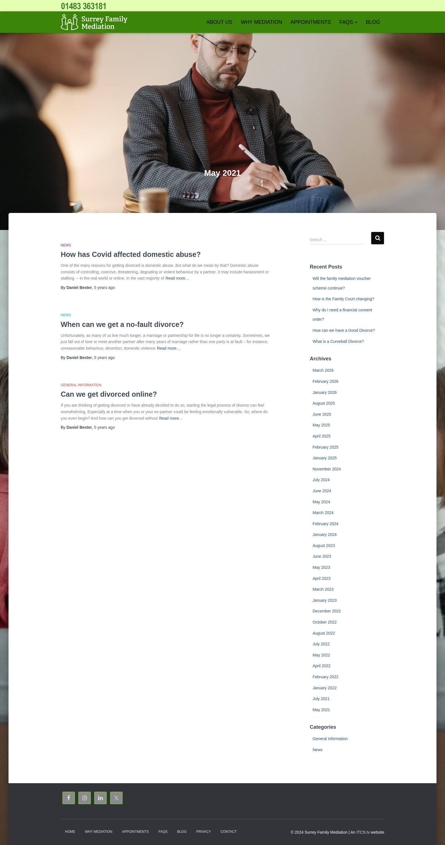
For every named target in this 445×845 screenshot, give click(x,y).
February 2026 (326, 381)
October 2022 (325, 622)
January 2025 (325, 458)
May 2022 (321, 655)
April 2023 (322, 578)
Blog (373, 22)
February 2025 (326, 447)
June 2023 (322, 556)
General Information (81, 385)
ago (104, 287)
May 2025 (321, 425)
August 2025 (324, 403)
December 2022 (327, 611)
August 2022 (324, 633)
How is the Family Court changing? (343, 299)
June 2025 (322, 414)
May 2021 (321, 709)
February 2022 (326, 677)
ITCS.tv (363, 832)
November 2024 (327, 469)
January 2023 (325, 600)
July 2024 (321, 480)
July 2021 (321, 698)
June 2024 (322, 491)
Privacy (203, 832)
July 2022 (321, 644)
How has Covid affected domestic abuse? (131, 254)
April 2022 (322, 666)
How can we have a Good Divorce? (344, 330)
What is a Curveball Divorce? (338, 341)
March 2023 (323, 589)
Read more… (177, 278)
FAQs (348, 22)
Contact (229, 832)
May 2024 (321, 502)
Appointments (311, 22)
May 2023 (321, 567)
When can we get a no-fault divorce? (122, 324)
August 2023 (324, 545)
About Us (219, 22)
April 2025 (322, 436)
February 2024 (326, 523)
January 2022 (325, 688)
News (66, 245)
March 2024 (323, 512)
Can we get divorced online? (109, 394)
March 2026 (323, 370)
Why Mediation (261, 22)
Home (70, 832)
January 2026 (325, 392)
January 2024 (325, 534)
